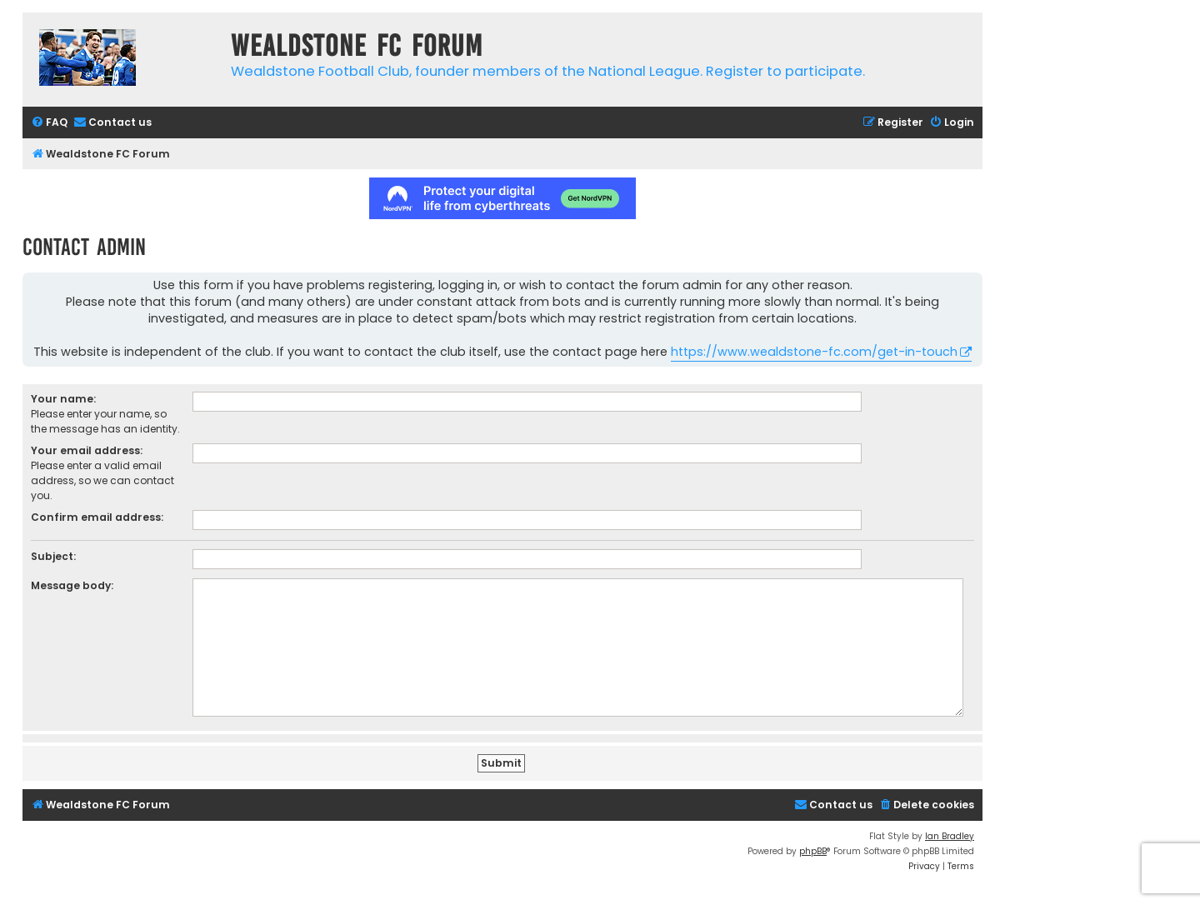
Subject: (53, 556)
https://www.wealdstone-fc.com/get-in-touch (814, 351)
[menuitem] (49, 123)
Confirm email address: (97, 517)
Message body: (72, 585)
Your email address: (86, 450)
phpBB (813, 851)
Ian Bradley (949, 836)
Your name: (63, 399)
